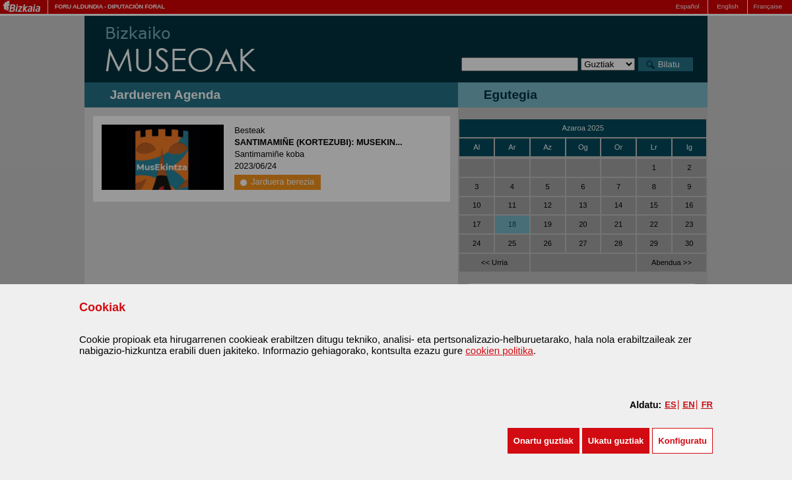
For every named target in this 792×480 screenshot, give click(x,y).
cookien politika (499, 350)
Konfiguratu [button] (682, 441)
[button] (543, 441)
